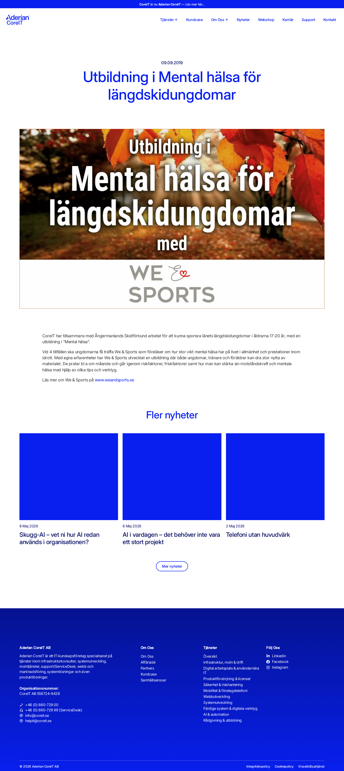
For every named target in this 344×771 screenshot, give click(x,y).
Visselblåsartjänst (311, 766)
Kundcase (149, 674)
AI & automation (216, 714)
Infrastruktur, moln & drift (223, 662)
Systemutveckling (217, 702)
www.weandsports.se (114, 380)
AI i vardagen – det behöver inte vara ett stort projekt (171, 538)
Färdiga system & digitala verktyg (230, 708)
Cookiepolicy (284, 766)
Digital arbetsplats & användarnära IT (231, 670)
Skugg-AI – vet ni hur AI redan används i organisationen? (59, 538)
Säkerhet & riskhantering (223, 684)
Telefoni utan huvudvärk (259, 534)
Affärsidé (148, 662)
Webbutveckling (216, 696)
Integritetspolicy (258, 766)
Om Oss (147, 656)
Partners (147, 668)
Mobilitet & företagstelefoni (225, 690)
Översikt (210, 656)
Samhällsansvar (153, 680)
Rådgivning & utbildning (222, 720)
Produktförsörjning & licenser (227, 678)
